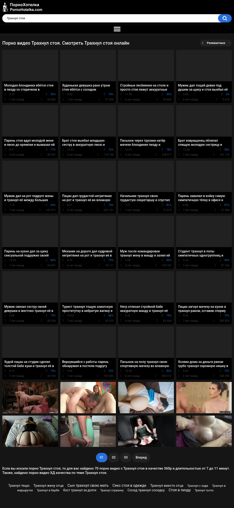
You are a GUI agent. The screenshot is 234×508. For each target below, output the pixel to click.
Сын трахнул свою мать (88, 485)
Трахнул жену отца (49, 486)
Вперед (141, 457)
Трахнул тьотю (204, 490)
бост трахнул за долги (79, 490)
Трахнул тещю (19, 485)
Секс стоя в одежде (129, 485)
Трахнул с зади (197, 485)
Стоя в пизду (180, 490)
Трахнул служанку (112, 490)
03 (126, 457)
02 (114, 457)
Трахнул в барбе (48, 490)
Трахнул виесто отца (166, 486)
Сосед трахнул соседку (146, 490)
